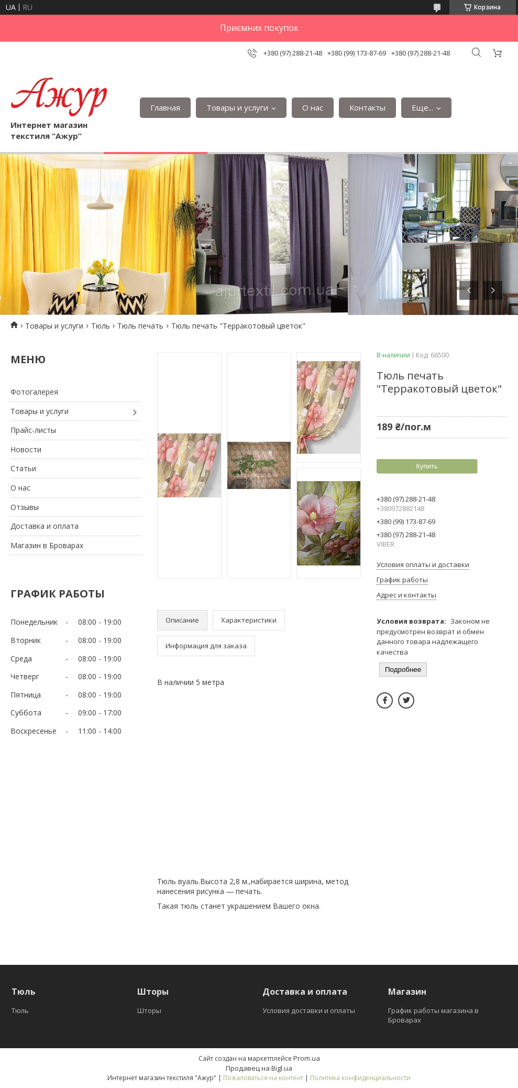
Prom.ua (306, 1058)
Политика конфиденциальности (360, 1077)
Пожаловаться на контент (263, 1077)
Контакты (367, 107)
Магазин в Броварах (46, 545)
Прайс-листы (33, 430)
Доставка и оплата (44, 526)
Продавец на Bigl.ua (259, 1068)
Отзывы (24, 507)
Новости (25, 449)
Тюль (100, 326)
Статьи (23, 468)
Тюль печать (140, 326)
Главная (165, 107)
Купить (426, 466)
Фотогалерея (34, 392)
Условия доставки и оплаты (308, 1010)
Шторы (149, 1010)
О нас (312, 107)
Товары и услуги (237, 107)
